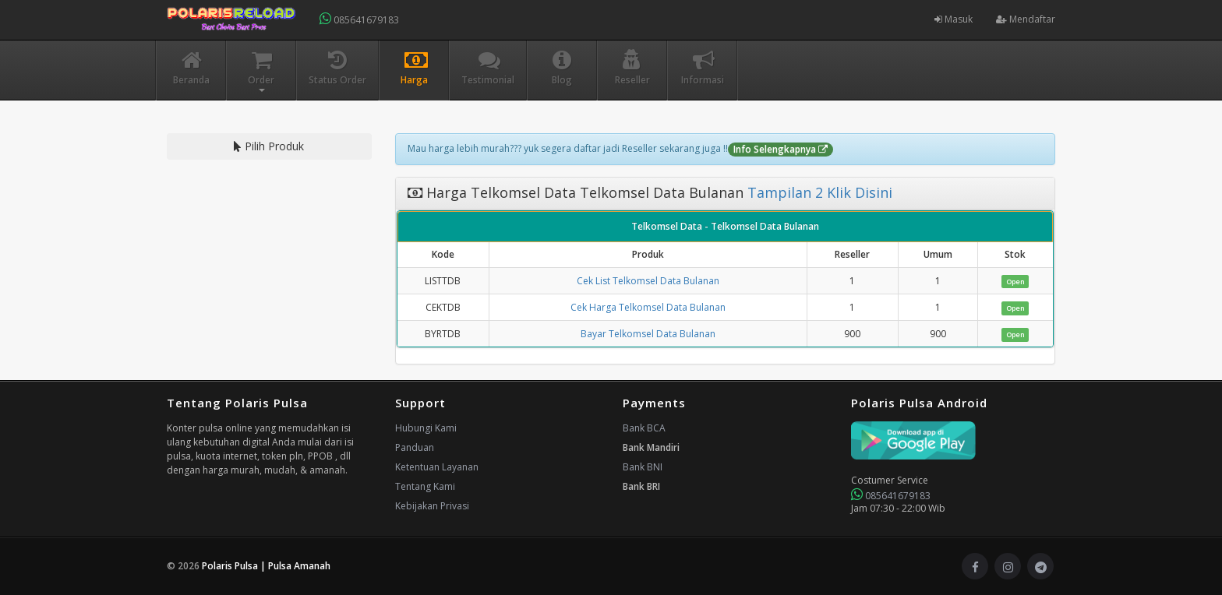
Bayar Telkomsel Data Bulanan (648, 333)
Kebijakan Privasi (432, 505)
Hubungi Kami (426, 428)
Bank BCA (644, 428)
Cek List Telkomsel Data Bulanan (648, 280)
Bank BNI (642, 467)
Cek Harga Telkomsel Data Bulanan (648, 307)
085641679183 (359, 19)
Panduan (414, 447)
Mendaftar (1025, 19)
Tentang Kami (425, 486)
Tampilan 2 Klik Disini (817, 192)
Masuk (953, 19)
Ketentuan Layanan (437, 467)
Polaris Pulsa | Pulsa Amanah (266, 565)
